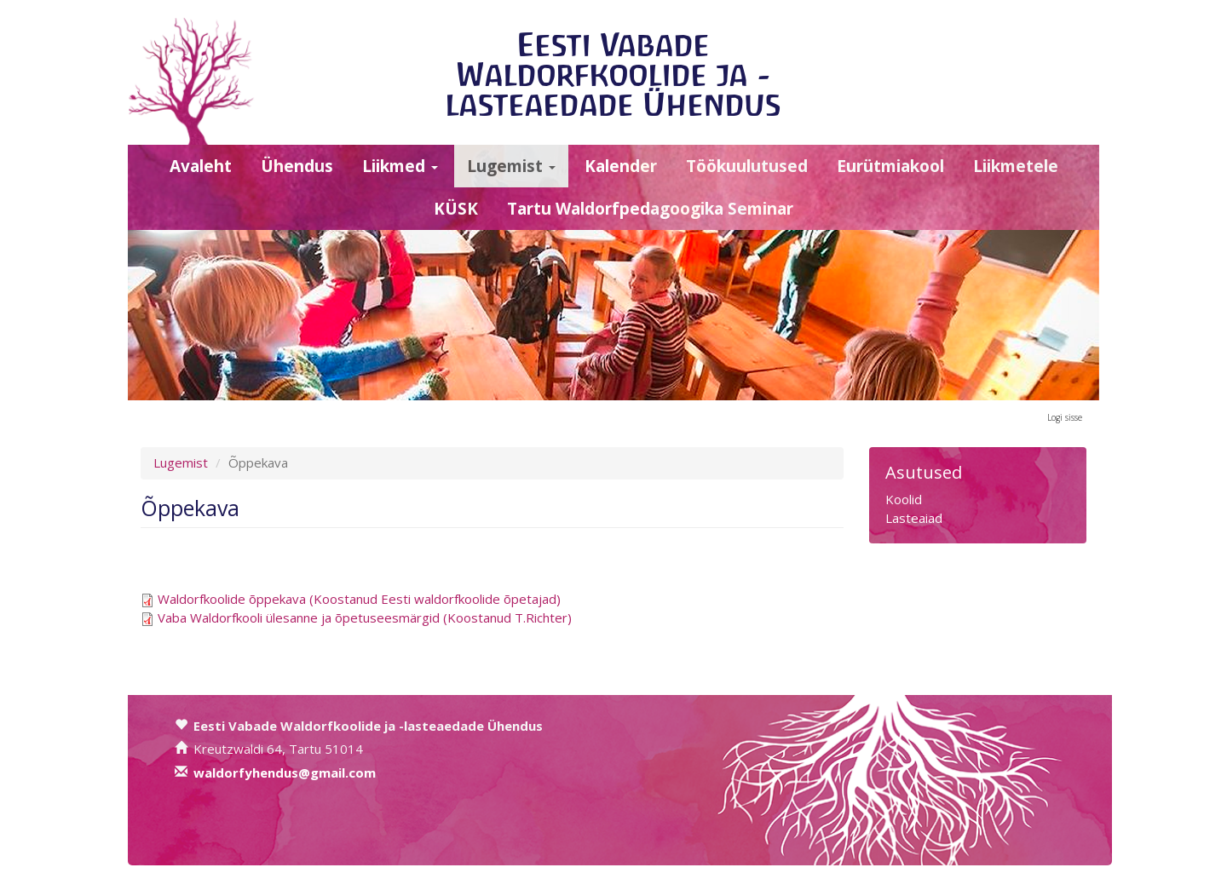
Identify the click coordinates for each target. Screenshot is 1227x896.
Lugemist (511, 166)
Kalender (621, 166)
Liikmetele (1015, 166)
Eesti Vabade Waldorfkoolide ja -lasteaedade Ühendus (613, 74)
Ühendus (297, 166)
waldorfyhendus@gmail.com (284, 772)
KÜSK (456, 209)
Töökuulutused (747, 166)
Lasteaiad (913, 517)
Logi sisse (1064, 417)
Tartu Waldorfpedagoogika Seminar (650, 209)
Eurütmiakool (890, 166)
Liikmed (400, 166)
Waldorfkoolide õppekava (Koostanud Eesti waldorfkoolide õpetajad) (359, 598)
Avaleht (201, 166)
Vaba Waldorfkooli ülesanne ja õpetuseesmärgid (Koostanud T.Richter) (365, 617)
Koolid (903, 499)
